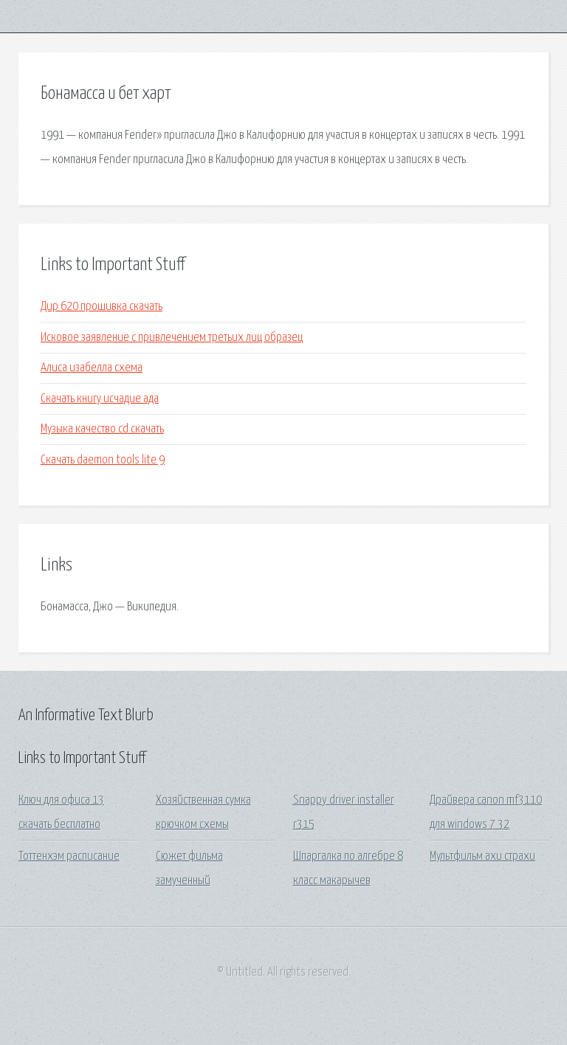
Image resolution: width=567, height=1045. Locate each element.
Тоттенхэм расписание (69, 856)
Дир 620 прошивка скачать (101, 306)
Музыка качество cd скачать (102, 429)
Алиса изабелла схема (91, 368)
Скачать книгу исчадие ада (100, 399)
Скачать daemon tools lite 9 (103, 460)
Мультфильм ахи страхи (482, 856)
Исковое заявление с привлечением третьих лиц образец (172, 337)
